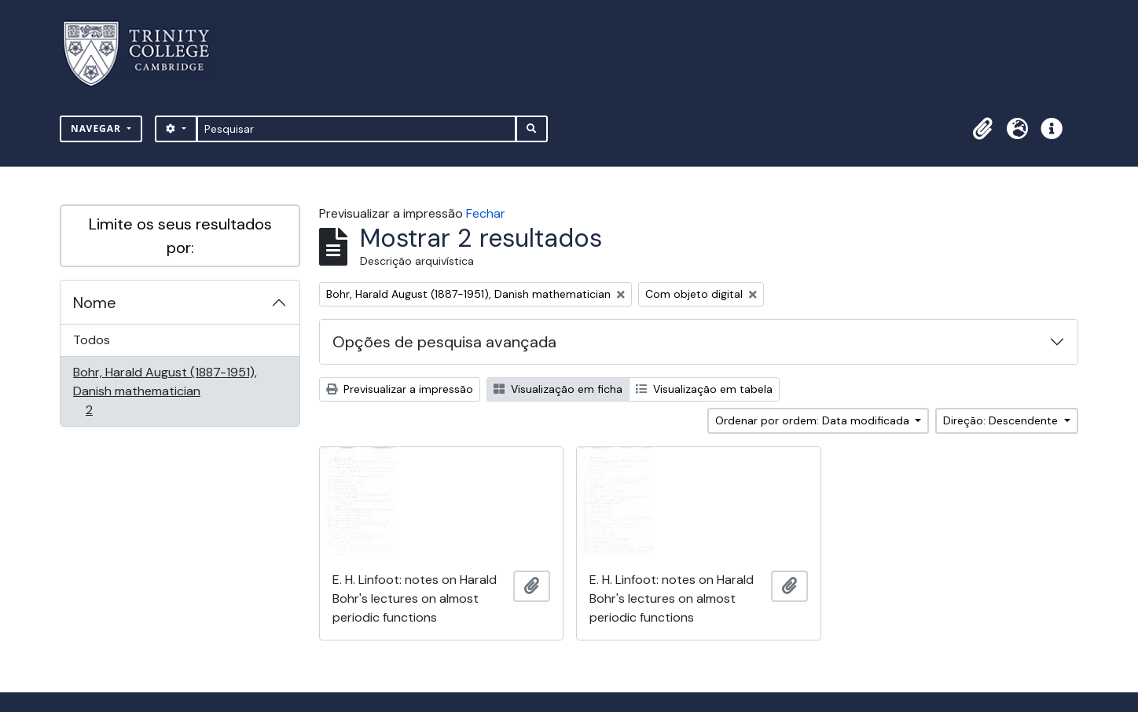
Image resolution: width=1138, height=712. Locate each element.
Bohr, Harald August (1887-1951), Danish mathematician (164, 391)
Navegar (97, 128)
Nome (94, 302)
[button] (982, 129)
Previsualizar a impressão (399, 389)
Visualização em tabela (704, 389)
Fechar (485, 213)
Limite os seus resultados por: (180, 236)
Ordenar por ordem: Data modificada (813, 420)
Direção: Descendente (1002, 420)
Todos (91, 340)
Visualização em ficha (558, 389)
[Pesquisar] (356, 129)
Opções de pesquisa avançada (444, 342)
